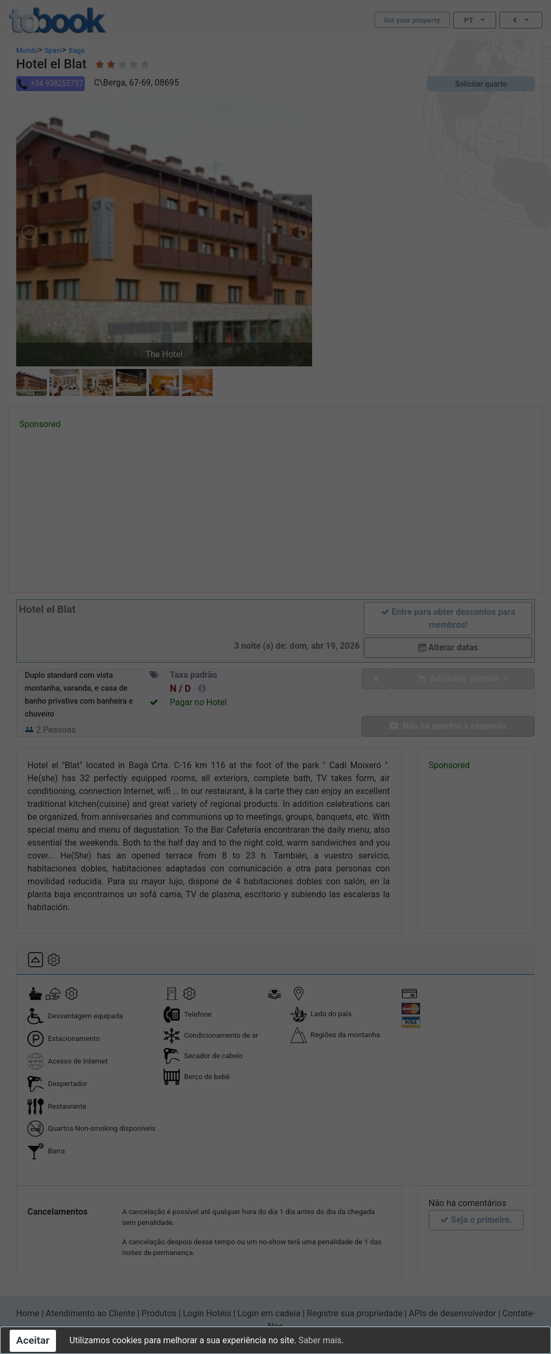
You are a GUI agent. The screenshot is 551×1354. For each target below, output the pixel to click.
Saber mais (320, 1340)
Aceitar (33, 1340)
